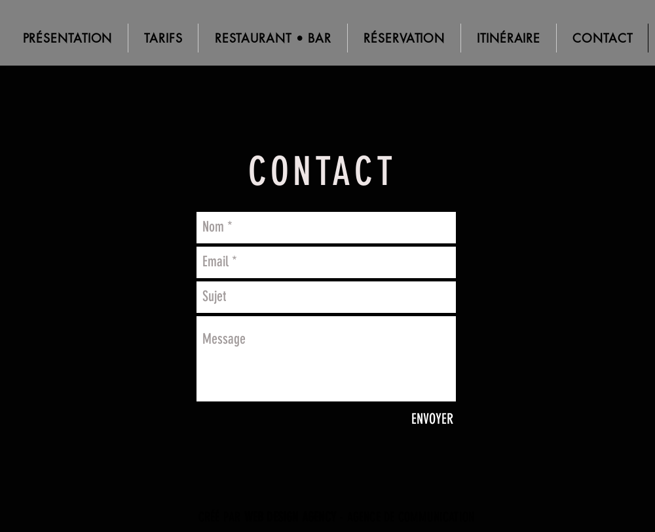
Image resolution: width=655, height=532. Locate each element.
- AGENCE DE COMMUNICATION (359, 517)
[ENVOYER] (432, 420)
